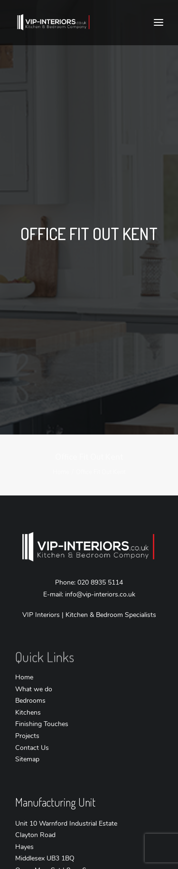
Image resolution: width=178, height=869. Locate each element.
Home (61, 457)
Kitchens (28, 697)
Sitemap (27, 744)
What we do (33, 674)
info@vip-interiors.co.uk (100, 579)
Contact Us (32, 733)
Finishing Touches (41, 709)
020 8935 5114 (100, 567)
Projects (27, 721)
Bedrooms (30, 685)
